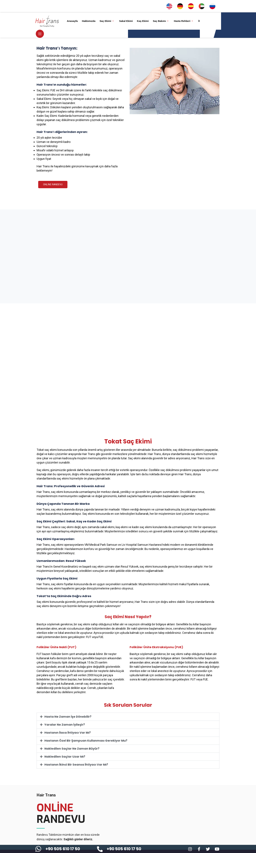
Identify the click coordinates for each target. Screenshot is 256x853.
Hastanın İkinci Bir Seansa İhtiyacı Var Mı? (76, 756)
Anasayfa (71, 21)
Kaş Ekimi (138, 21)
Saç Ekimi (104, 21)
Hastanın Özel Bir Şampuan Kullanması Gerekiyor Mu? (85, 732)
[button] (128, 708)
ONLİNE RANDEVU (53, 176)
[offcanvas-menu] (217, 21)
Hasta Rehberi (176, 21)
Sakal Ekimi (122, 21)
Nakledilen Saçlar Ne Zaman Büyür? (71, 740)
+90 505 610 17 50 (63, 849)
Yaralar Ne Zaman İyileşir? (64, 716)
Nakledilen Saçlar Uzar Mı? (64, 748)
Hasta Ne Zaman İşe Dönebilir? (67, 708)
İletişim (195, 21)
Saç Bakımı (155, 21)
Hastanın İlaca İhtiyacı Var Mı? (67, 724)
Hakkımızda (87, 21)
